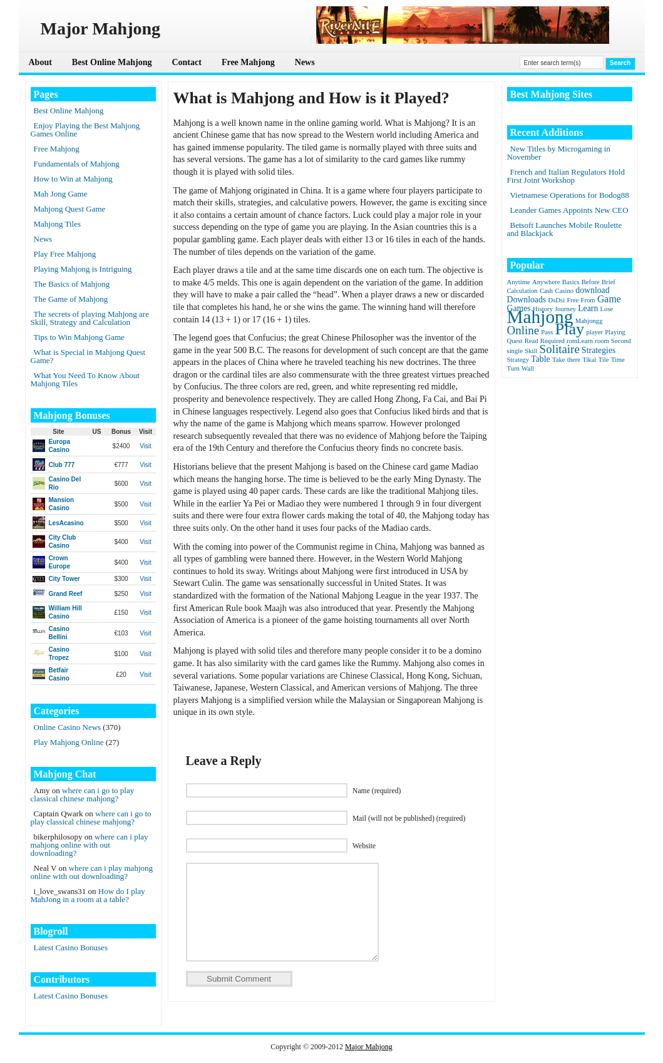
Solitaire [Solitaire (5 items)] (560, 349)
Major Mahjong (369, 1046)
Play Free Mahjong (65, 254)
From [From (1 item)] (588, 300)
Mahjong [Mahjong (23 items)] (540, 317)
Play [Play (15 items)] (570, 329)
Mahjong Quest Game (70, 208)
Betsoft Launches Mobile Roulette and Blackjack (564, 229)
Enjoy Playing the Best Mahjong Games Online (85, 129)
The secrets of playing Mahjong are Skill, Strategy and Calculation (90, 318)
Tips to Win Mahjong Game (79, 337)
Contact (186, 62)
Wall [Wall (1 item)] (528, 368)
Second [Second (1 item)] (620, 340)
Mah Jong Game (61, 193)
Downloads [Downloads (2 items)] (527, 299)
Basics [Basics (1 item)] (571, 282)
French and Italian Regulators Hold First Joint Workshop (566, 176)
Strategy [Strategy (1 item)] (518, 359)
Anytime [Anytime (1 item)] (518, 282)
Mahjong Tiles (57, 224)
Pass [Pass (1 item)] (547, 332)
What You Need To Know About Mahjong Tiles (85, 379)
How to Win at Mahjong (73, 178)
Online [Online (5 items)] (523, 330)
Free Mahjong (248, 62)
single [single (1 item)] (515, 350)
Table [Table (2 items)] (540, 359)
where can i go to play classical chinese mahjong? (83, 794)
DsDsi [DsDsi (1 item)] (556, 300)
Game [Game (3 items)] (609, 299)
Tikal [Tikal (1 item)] (589, 359)
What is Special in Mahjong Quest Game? (88, 356)
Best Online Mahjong (112, 62)
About (40, 62)
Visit (146, 446)
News (305, 62)
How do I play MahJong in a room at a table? (88, 895)
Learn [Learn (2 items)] (588, 308)
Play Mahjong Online (69, 742)
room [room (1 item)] (602, 340)
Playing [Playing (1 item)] (615, 332)
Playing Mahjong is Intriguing (83, 269)
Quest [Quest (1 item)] (515, 340)
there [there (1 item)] (573, 359)
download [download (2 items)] (592, 290)
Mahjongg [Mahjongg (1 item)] (589, 320)
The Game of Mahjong (71, 299)
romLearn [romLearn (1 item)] (580, 340)
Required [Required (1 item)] (552, 340)
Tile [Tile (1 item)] (604, 359)
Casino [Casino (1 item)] (564, 290)
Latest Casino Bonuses (71, 947)
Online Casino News (67, 727)
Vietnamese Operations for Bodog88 (569, 195)
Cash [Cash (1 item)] (546, 290)
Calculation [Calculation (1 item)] (522, 290)
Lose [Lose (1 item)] (607, 309)
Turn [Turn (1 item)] (513, 368)
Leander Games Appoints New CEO (569, 210)
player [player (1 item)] (594, 332)
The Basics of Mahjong (72, 284)
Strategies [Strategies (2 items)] (598, 350)
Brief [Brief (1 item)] (608, 282)
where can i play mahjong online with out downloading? (89, 845)
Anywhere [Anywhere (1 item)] (546, 282)
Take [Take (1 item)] (558, 359)
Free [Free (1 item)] (572, 300)
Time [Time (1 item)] (618, 359)
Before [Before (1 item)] (591, 282)
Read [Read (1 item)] (531, 340)
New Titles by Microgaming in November (558, 153)
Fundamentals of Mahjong (77, 163)
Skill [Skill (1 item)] (531, 350)
